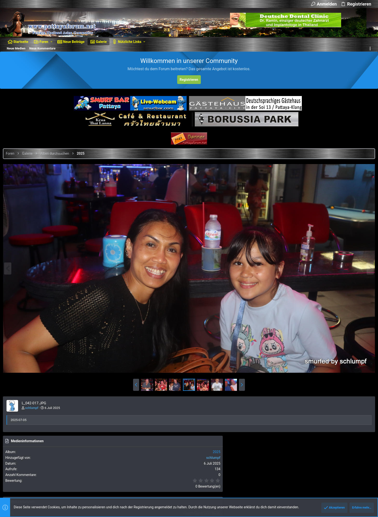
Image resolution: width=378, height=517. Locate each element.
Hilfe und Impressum (335, 476)
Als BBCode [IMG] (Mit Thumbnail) (339, 359)
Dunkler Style (15, 476)
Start (356, 476)
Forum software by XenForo (44, 488)
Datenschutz (309, 476)
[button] (51, 41)
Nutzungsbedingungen (282, 476)
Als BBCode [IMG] (327, 345)
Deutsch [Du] (41, 476)
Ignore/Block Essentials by (48, 492)
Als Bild (320, 332)
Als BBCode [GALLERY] (331, 373)
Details (162, 497)
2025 (367, 180)
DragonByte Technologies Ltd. (135, 497)
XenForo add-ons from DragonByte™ (70, 497)
